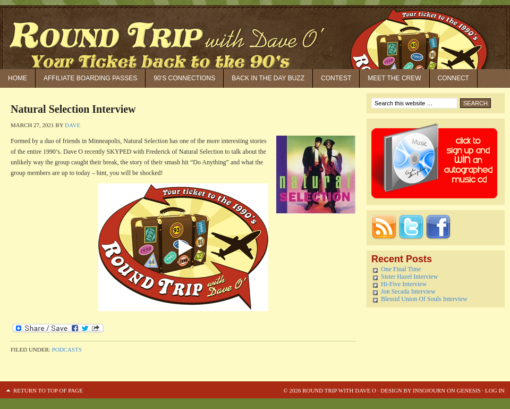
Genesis (468, 390)
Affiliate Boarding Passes (90, 78)
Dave (72, 125)
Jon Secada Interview (408, 291)
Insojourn (429, 390)
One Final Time (401, 269)
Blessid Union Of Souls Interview (424, 299)
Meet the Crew (394, 78)
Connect (453, 78)
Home (17, 78)
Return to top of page (48, 390)
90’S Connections (184, 78)
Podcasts (67, 349)
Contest (336, 78)
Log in (495, 390)
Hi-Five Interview (404, 284)
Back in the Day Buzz (268, 78)
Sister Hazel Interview (409, 276)
